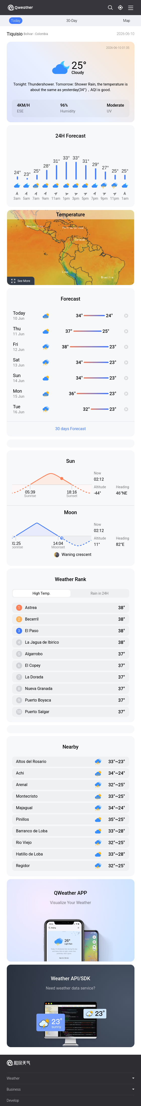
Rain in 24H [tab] (90, 593)
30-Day (71, 21)
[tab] (70, 1078)
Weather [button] (70, 1078)
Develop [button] (13, 1100)
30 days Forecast (70, 428)
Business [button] (70, 1089)
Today (15, 21)
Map (126, 21)
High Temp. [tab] (32, 593)
